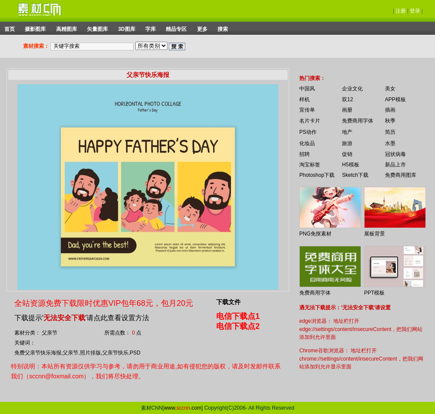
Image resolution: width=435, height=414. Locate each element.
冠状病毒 (395, 154)
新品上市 (395, 165)
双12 (347, 99)
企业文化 (352, 89)
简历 (390, 132)
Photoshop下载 (317, 175)
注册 (400, 11)
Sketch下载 (355, 175)
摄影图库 (35, 29)
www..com (182, 408)
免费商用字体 (357, 121)
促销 (347, 154)
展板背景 (374, 234)
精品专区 (176, 29)
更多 (202, 29)
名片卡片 (309, 121)
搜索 (223, 29)
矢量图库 (97, 29)
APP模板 (395, 99)
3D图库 (126, 29)
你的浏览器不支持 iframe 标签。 (293, 70)
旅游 (347, 143)
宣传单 (307, 110)
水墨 (390, 143)
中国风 (307, 89)
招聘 (304, 154)
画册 (347, 110)
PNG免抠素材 (315, 234)
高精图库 (66, 29)
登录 (415, 11)
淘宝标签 (309, 165)
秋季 (390, 121)
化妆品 (307, 143)
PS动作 (308, 132)
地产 (347, 132)
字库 (150, 29)
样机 (304, 99)
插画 (390, 110)
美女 (390, 89)
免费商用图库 (400, 175)
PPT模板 (374, 293)
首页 (9, 29)
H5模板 (350, 165)
